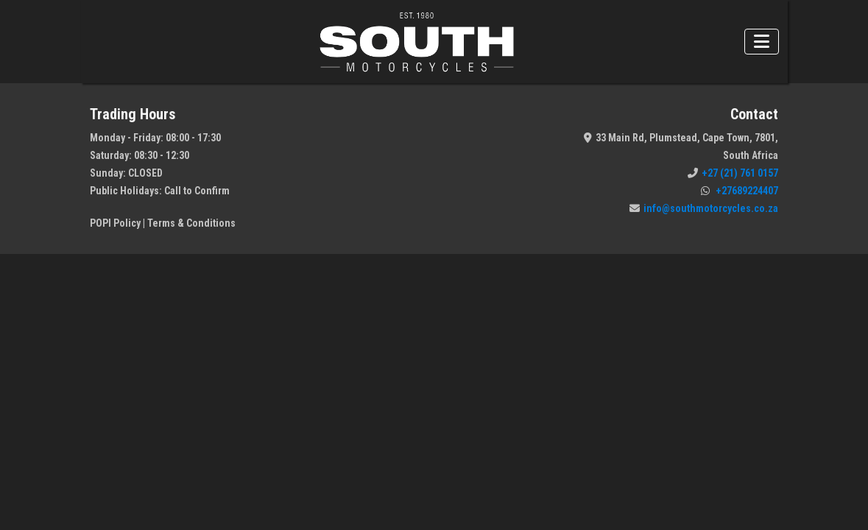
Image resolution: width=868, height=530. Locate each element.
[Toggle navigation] (761, 41)
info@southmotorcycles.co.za (703, 208)
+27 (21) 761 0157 (733, 173)
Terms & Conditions (191, 223)
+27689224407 (739, 191)
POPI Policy (115, 223)
